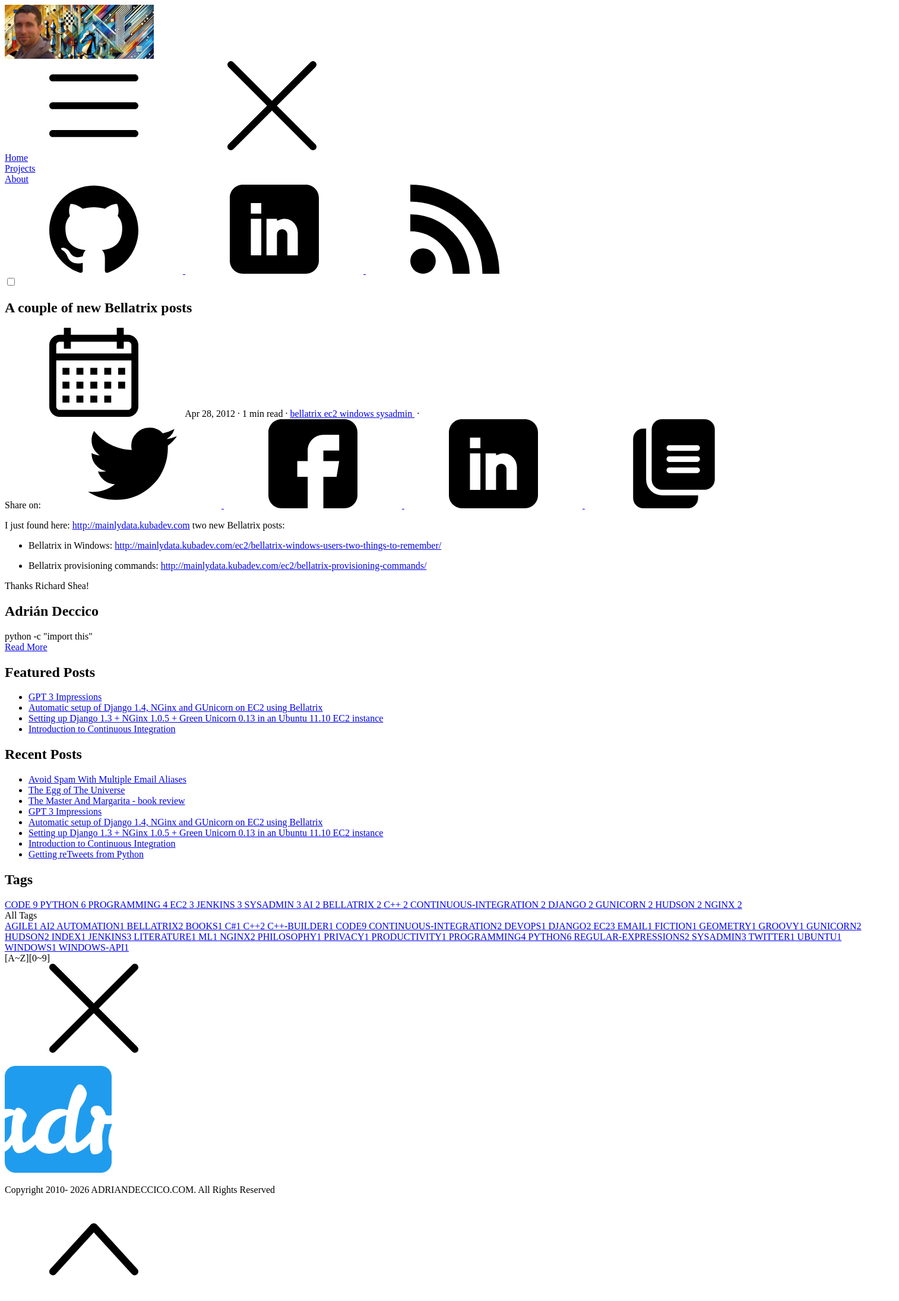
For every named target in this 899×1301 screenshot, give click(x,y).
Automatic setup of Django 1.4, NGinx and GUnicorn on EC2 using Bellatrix (175, 707)
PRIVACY (347, 937)
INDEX (70, 937)
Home (16, 158)
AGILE (22, 926)
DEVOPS (526, 926)
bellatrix (307, 414)
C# (234, 926)
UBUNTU (819, 937)
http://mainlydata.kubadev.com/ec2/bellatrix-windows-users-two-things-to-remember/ (278, 545)
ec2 (332, 414)
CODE (22, 905)
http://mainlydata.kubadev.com (131, 525)
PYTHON (64, 905)
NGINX (723, 905)
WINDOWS (32, 947)
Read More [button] (26, 647)
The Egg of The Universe (77, 790)
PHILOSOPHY (291, 937)
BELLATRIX (353, 905)
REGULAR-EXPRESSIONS (633, 937)
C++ (397, 905)
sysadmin (395, 414)
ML (209, 937)
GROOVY (782, 926)
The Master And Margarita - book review (107, 801)
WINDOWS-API (94, 947)
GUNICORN (625, 905)
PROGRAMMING (129, 905)
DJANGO (572, 905)
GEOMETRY (729, 926)
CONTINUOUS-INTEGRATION (479, 905)
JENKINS (221, 905)
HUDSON (679, 905)
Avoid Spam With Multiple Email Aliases (107, 779)
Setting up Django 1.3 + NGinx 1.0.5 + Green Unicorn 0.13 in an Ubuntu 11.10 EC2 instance (206, 718)
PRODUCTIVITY (410, 937)
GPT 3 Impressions (65, 697)
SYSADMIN (274, 905)
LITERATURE (166, 937)
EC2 (183, 905)
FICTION (677, 926)
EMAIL (636, 926)
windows (358, 414)
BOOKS (205, 926)
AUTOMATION (91, 926)
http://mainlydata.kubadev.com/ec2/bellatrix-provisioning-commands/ (294, 566)
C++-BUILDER (301, 926)
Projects (20, 168)
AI (312, 905)
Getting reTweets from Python (86, 854)
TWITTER (772, 937)
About (17, 179)
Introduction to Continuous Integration (102, 729)
